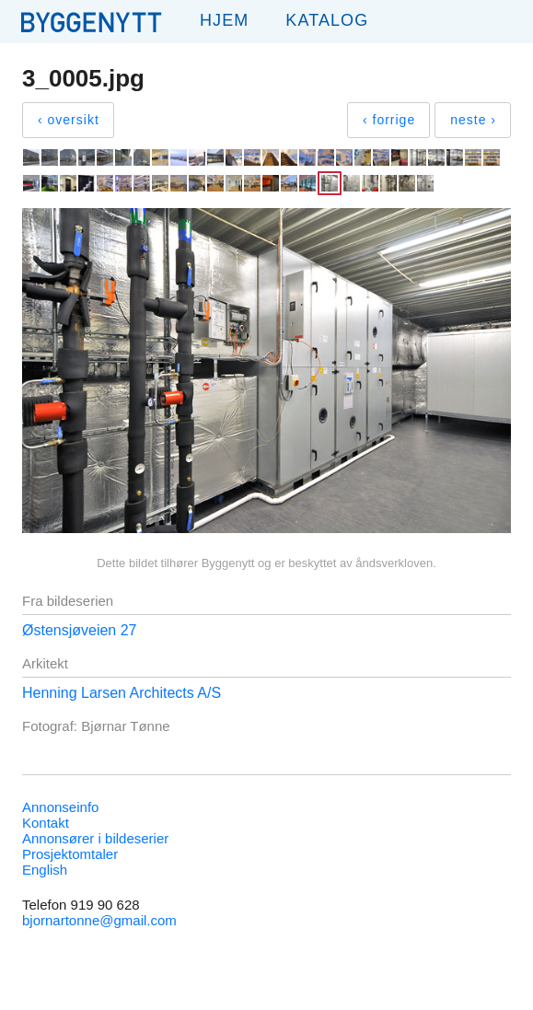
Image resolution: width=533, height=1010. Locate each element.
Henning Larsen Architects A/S (121, 693)
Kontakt (45, 822)
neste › (473, 119)
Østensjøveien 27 (79, 630)
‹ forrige (389, 119)
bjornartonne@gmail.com (99, 920)
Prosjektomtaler (70, 854)
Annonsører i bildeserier (95, 838)
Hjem (224, 20)
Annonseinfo (60, 807)
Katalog (326, 20)
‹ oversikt (68, 119)
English (44, 869)
